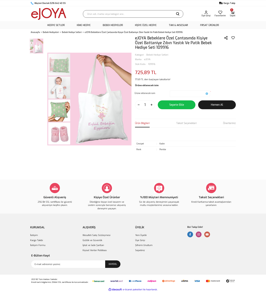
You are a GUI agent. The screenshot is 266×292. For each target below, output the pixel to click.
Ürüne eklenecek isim (145, 93)
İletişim (34, 235)
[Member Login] (206, 14)
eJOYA (147, 59)
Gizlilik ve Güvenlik (92, 240)
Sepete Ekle (176, 105)
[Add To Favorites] (233, 38)
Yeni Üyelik (141, 235)
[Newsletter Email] (75, 264)
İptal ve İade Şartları (93, 245)
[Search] (133, 14)
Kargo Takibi (36, 240)
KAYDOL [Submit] (113, 264)
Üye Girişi (140, 240)
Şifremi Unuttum (144, 245)
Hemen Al (217, 105)
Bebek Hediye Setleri (157, 54)
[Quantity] (145, 105)
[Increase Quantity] (151, 105)
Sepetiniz (140, 250)
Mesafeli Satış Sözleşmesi (96, 235)
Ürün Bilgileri (142, 123)
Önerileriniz (229, 123)
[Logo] (49, 14)
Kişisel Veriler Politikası (95, 250)
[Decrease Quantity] (138, 105)
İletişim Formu (37, 245)
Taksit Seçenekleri (186, 123)
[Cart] (232, 14)
